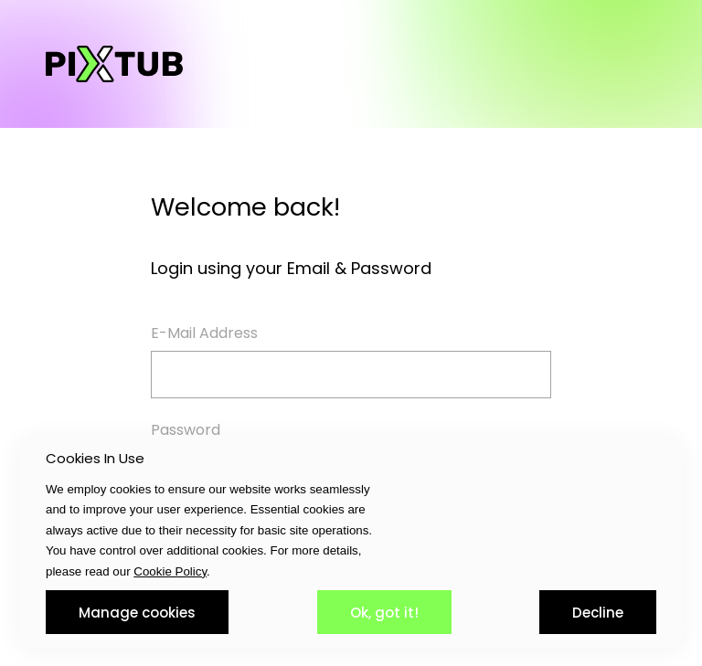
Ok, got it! (384, 612)
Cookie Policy (170, 571)
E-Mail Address (204, 333)
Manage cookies (137, 612)
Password (185, 429)
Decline (597, 612)
